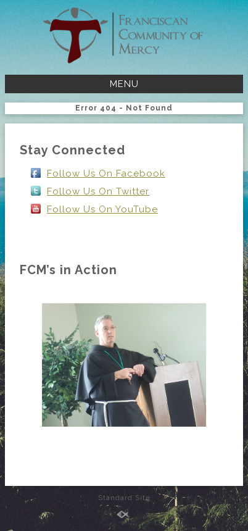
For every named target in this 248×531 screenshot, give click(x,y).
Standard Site (124, 497)
